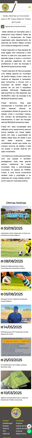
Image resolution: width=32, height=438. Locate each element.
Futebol (6, 421)
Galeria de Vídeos (22, 428)
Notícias (19, 431)
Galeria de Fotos (22, 426)
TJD (4, 431)
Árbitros (6, 428)
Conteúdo (20, 421)
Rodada (6, 426)
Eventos (19, 423)
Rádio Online (21, 434)
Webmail (6, 434)
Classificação (7, 423)
